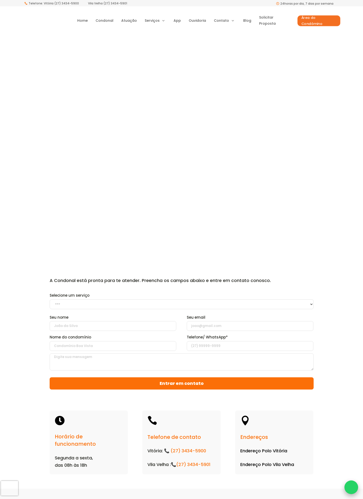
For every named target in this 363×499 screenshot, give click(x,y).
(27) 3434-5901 (193, 466)
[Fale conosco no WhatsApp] (351, 487)
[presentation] (9, 488)
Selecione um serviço (69, 297)
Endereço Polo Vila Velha (267, 466)
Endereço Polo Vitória (263, 453)
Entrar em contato (182, 385)
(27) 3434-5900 (188, 453)
